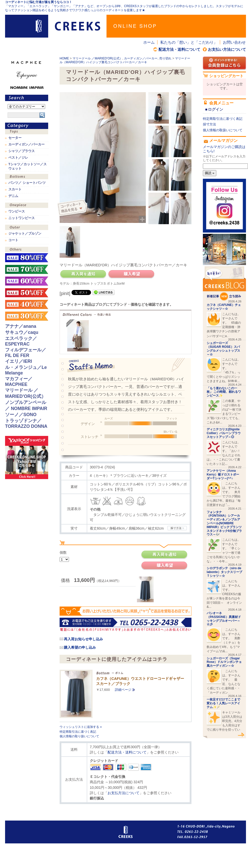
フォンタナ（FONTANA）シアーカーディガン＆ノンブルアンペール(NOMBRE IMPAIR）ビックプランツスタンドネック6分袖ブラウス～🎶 (224, 523)
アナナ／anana (20, 326)
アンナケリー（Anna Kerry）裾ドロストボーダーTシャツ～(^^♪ (223, 474)
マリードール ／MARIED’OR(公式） (97, 58)
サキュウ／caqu (21, 332)
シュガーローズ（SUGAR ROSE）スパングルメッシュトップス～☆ (223, 348)
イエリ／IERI (18, 361)
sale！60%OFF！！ (26, 281)
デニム (13, 196)
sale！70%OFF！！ (26, 269)
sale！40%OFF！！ (26, 304)
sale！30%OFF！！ (26, 316)
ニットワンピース (21, 218)
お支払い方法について (227, 49)
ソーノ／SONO (21, 414)
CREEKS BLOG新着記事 (224, 283)
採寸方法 (209, 124)
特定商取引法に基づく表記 (78, 731)
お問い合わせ (234, 42)
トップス (26, 132)
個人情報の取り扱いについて (79, 736)
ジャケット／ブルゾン (24, 233)
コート (13, 240)
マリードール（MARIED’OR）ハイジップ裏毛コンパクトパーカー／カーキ (125, 60)
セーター (15, 138)
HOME (64, 58)
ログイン (215, 109)
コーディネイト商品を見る (73, 208)
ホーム (149, 42)
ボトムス (26, 177)
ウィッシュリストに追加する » (81, 727)
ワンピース (26, 206)
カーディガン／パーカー (140, 58)
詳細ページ (123, 690)
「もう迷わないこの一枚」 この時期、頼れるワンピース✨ (224, 392)
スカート (15, 189)
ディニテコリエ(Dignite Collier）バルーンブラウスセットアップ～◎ (224, 433)
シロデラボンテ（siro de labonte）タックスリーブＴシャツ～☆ (224, 572)
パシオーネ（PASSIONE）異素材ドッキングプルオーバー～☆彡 (224, 618)
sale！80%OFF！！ (26, 257)
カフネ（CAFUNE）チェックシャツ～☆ (224, 306)
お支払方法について (123, 793)
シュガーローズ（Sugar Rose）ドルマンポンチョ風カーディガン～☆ (224, 662)
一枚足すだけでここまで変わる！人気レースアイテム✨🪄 (223, 703)
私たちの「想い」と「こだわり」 (188, 42)
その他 (26, 250)
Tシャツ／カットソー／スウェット (27, 166)
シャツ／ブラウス (21, 151)
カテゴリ (26, 126)
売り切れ (165, 58)
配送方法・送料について (179, 49)
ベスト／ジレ (18, 157)
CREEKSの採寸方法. (177, 528)
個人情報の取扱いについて (222, 130)
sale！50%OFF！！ (26, 292)
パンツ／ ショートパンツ (27, 183)
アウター (26, 228)
